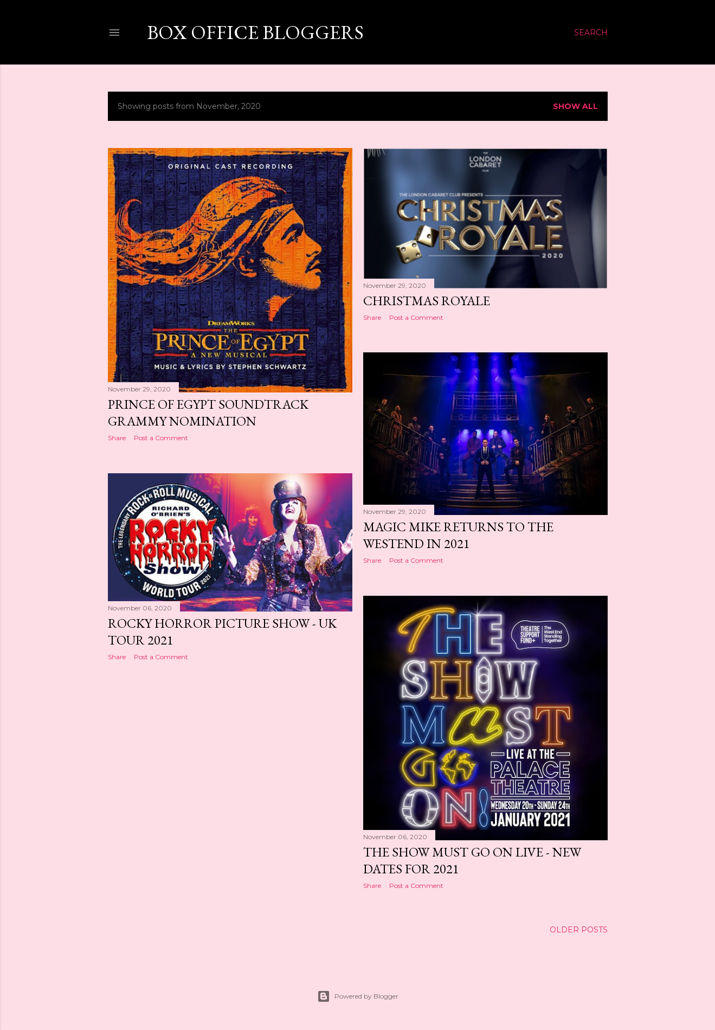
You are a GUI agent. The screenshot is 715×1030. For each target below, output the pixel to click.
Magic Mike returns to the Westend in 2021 (458, 535)
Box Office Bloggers (255, 32)
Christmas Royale (426, 300)
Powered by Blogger (357, 996)
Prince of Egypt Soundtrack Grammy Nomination (208, 412)
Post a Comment (161, 438)
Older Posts (579, 930)
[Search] (591, 33)
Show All (575, 106)
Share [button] (117, 438)
